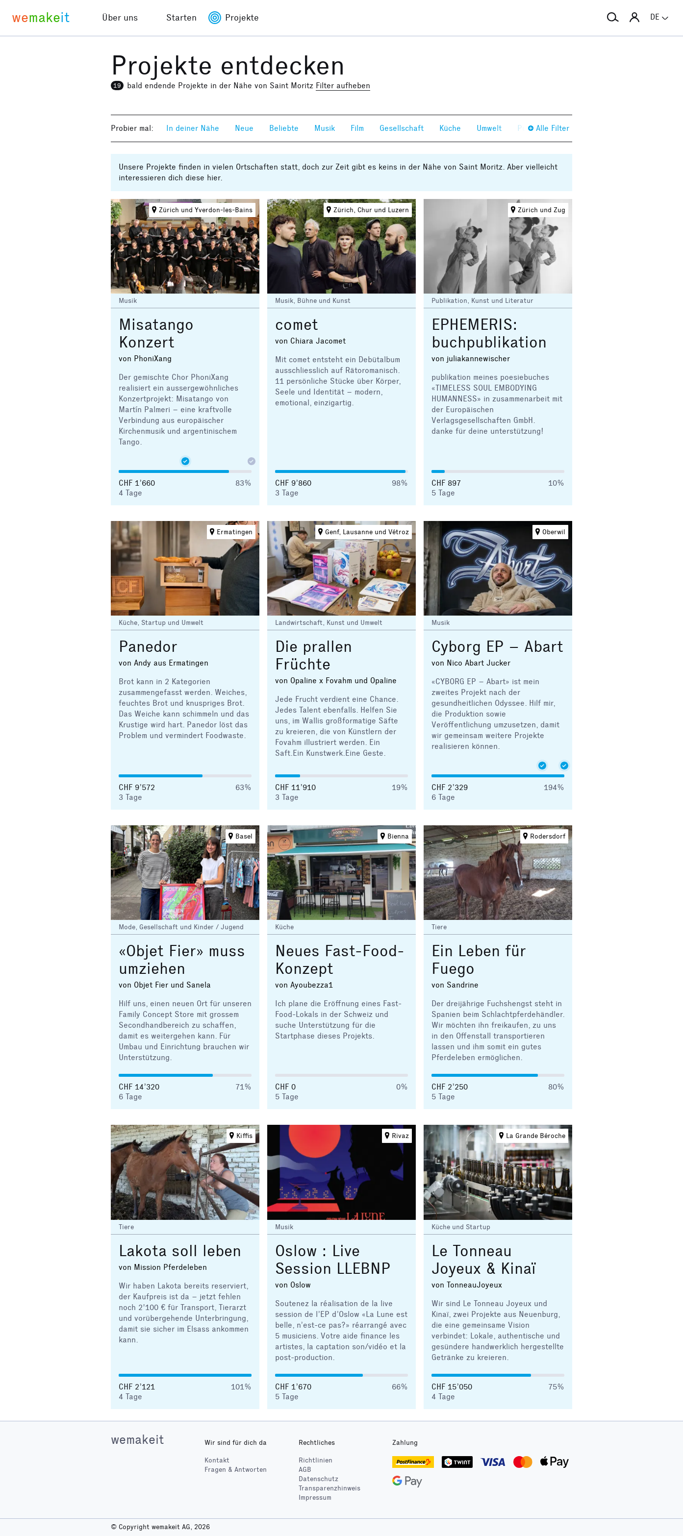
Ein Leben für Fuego (478, 959)
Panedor (148, 646)
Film (357, 128)
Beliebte (284, 128)
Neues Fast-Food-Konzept (340, 959)
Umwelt (489, 128)
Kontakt (216, 1460)
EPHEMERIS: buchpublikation (489, 333)
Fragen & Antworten (235, 1469)
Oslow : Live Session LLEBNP (332, 1259)
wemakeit (137, 1439)
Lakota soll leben (180, 1251)
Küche (450, 128)
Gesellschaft (401, 128)
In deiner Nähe (192, 128)
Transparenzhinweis (329, 1488)
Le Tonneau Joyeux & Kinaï (483, 1259)
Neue (244, 128)
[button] (613, 17)
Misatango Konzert (156, 333)
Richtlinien (315, 1460)
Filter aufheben (343, 85)
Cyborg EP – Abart (497, 646)
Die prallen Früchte (313, 655)
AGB (305, 1469)
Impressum (315, 1497)
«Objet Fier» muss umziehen (182, 959)
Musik (324, 128)
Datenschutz (318, 1479)
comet (296, 324)
